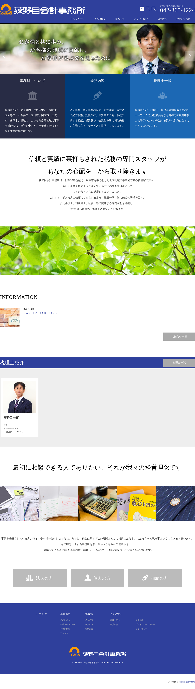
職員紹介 (114, 624)
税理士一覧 (179, 362)
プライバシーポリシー (145, 624)
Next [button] (190, 56)
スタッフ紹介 (141, 18)
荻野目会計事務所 (187, 682)
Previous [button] (5, 56)
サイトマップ (141, 629)
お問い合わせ (183, 18)
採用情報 (162, 18)
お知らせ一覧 (179, 336)
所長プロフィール (68, 624)
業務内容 (119, 18)
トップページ (77, 18)
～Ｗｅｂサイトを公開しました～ (41, 313)
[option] (97, 56)
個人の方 (101, 578)
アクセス (64, 633)
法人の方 (44, 578)
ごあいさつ (65, 620)
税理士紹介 (115, 620)
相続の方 (159, 578)
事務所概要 (100, 18)
